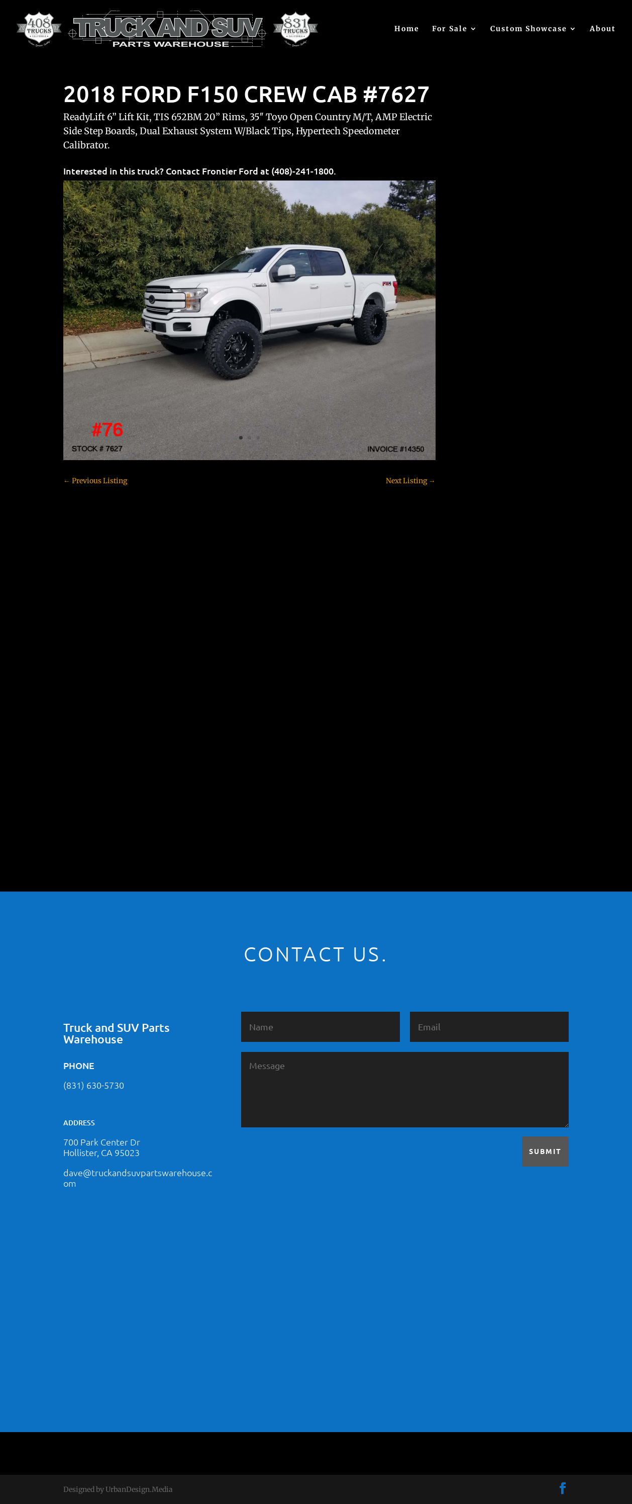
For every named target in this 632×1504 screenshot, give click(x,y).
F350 (466, 597)
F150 (466, 562)
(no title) (472, 362)
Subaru (470, 738)
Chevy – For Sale (486, 421)
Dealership (476, 527)
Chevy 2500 (477, 457)
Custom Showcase (528, 29)
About (603, 29)
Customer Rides (484, 509)
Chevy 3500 (477, 474)
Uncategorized (482, 791)
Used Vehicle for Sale (491, 809)
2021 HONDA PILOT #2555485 (508, 312)
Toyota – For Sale (487, 773)
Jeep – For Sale (482, 668)
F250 (466, 580)
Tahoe (468, 756)
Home (406, 29)
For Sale (450, 29)
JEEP (466, 650)
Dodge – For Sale (486, 545)
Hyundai (472, 633)
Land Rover (477, 685)
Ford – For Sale (483, 615)
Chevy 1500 (477, 439)
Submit (545, 1151)
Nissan (470, 703)
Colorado (473, 492)
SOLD (467, 721)
